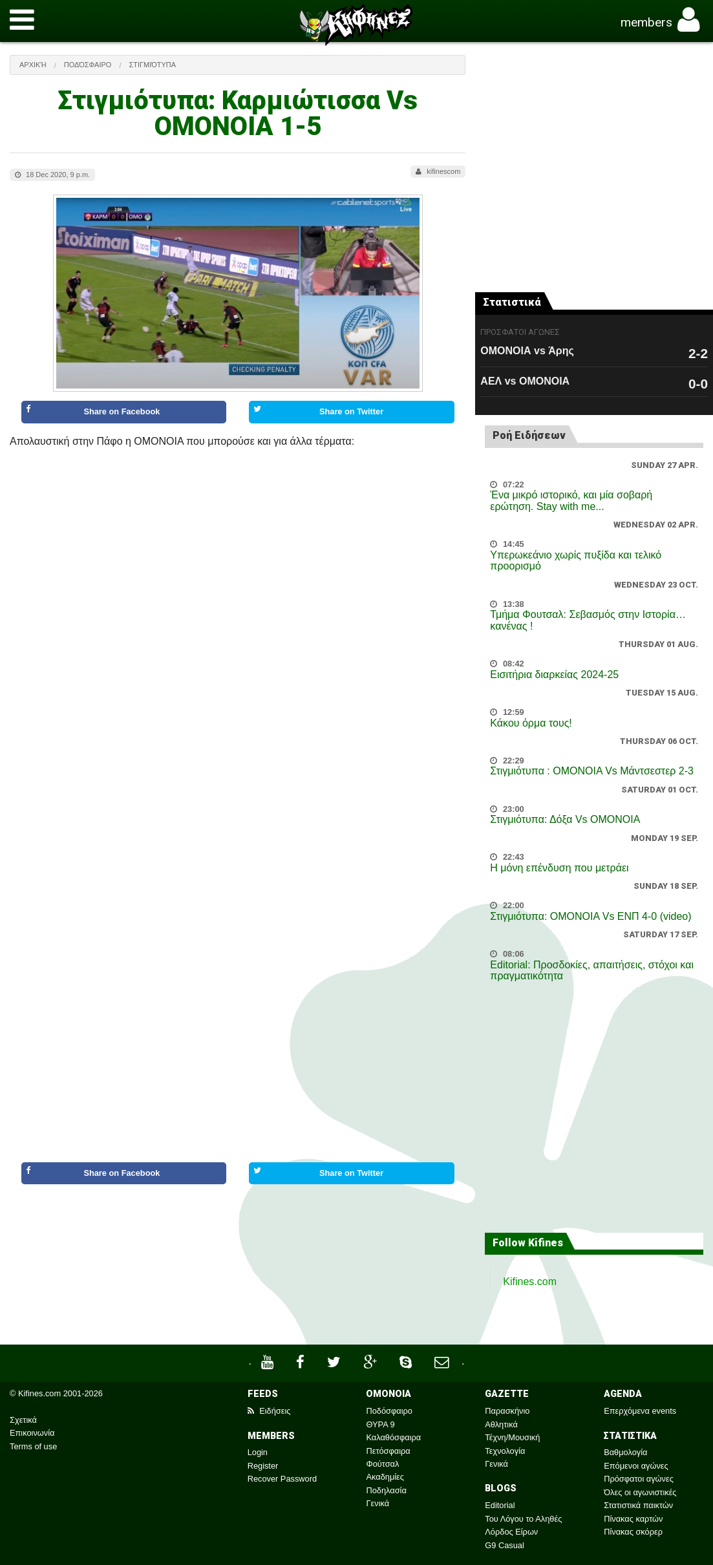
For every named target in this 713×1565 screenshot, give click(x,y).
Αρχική (33, 65)
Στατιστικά (512, 302)
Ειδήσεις (269, 1411)
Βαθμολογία (625, 1452)
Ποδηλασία (386, 1490)
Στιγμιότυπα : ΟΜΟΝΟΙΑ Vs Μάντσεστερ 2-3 (592, 770)
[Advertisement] (238, 1244)
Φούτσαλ (382, 1464)
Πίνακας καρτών (633, 1519)
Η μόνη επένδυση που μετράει (559, 867)
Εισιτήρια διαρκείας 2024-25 (554, 674)
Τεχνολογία (505, 1451)
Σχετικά (23, 1420)
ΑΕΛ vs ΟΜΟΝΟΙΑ (524, 381)
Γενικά (377, 1503)
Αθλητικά (501, 1424)
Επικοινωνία (32, 1433)
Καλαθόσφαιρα (393, 1437)
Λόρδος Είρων (511, 1532)
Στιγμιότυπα (152, 65)
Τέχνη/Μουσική (512, 1437)
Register (263, 1466)
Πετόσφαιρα (388, 1451)
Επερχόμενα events (640, 1411)
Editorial (500, 1505)
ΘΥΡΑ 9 (380, 1424)
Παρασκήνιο (507, 1411)
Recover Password (282, 1479)
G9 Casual (504, 1545)
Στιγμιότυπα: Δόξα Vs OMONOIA (565, 819)
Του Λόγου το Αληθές (523, 1519)
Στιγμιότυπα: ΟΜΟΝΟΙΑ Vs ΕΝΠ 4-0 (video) (590, 916)
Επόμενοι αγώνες (636, 1466)
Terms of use (33, 1446)
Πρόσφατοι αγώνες (639, 1479)
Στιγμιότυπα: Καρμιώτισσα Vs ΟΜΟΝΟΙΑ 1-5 (238, 113)
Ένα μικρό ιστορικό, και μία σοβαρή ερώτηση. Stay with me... (571, 500)
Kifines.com (530, 1281)
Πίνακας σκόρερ (633, 1532)
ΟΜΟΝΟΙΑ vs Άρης (526, 350)
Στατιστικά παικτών (638, 1505)
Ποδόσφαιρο (88, 65)
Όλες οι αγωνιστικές (640, 1492)
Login (258, 1452)
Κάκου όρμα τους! (530, 723)
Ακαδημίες (385, 1477)
